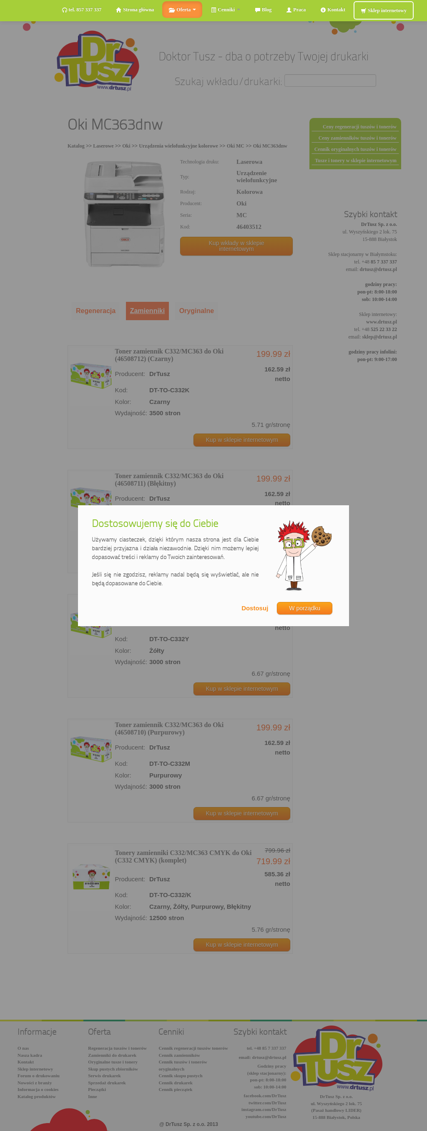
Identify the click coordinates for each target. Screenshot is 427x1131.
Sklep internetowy (384, 11)
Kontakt (332, 10)
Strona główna (135, 10)
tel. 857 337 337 (82, 10)
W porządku (304, 608)
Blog (263, 10)
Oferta (182, 10)
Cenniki (225, 10)
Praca (296, 10)
